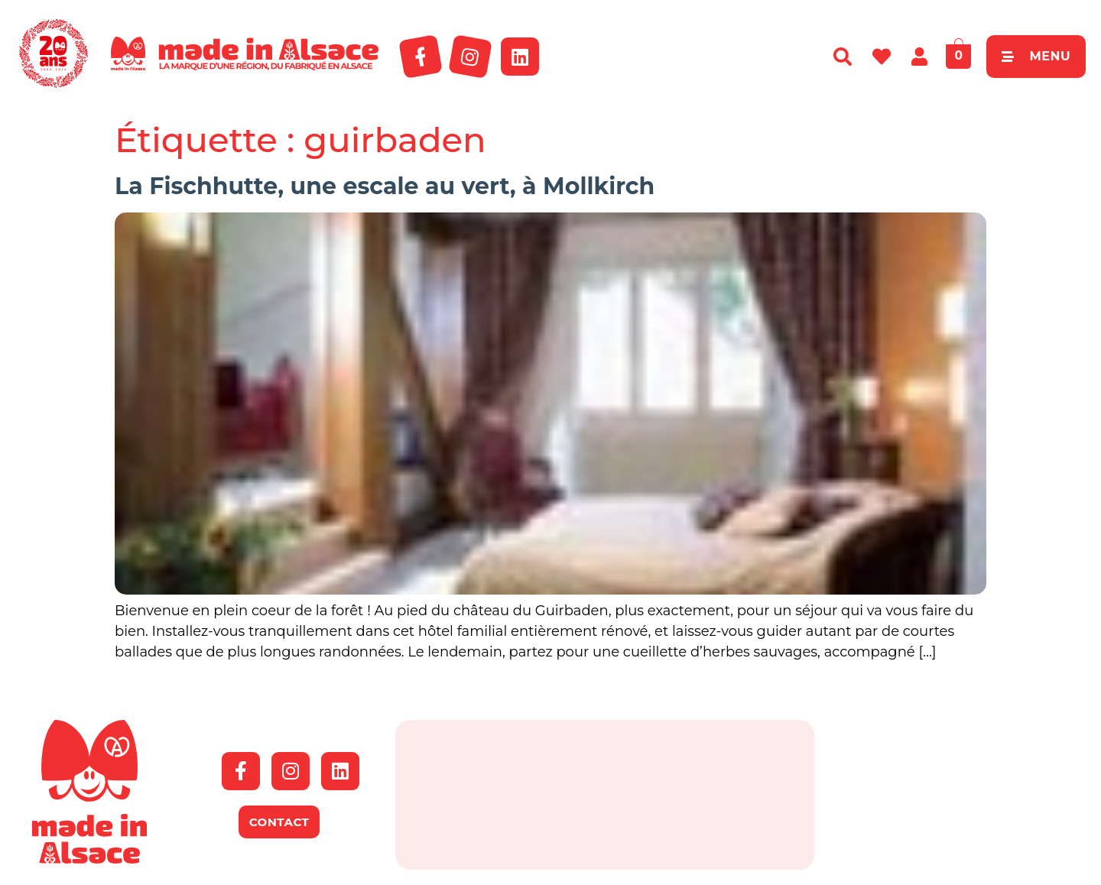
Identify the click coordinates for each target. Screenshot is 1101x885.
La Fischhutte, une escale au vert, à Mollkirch (384, 186)
